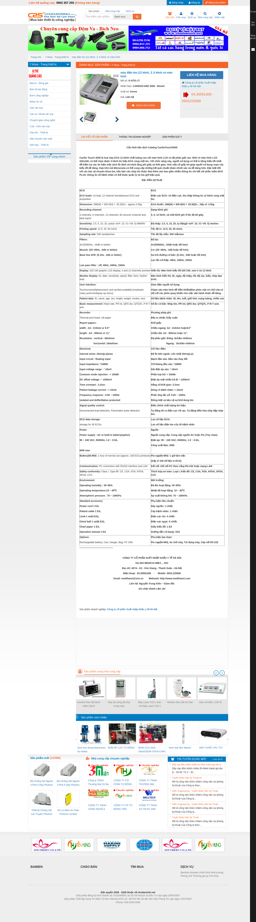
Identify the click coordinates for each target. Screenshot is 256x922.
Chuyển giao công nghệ (42, 120)
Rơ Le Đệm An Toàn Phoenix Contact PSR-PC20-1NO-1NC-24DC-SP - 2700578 (68, 812)
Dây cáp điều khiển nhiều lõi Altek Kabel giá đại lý (196, 764)
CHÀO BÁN (89, 867)
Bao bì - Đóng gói (39, 83)
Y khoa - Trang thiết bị (57, 57)
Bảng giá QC (253, 36)
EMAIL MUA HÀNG (143, 105)
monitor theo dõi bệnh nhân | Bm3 (88, 704)
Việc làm (170, 15)
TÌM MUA (137, 867)
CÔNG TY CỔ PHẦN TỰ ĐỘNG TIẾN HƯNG (123, 782)
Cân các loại (36, 107)
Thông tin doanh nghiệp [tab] (135, 136)
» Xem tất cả (217, 759)
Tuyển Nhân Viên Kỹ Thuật (185, 817)
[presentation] (216, 672)
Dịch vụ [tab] (130, 11)
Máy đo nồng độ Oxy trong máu (119, 704)
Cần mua (181, 15)
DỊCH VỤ (187, 867)
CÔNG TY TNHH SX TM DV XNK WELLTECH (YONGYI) (148, 807)
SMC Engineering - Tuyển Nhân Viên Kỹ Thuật (195, 791)
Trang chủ (36, 57)
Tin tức (253, 12)
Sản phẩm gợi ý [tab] (172, 136)
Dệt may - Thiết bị (39, 144)
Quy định (253, 23)
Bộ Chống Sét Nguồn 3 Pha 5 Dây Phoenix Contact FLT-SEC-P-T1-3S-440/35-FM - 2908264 (68, 783)
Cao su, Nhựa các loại (41, 114)
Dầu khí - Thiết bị (39, 132)
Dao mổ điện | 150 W (210, 702)
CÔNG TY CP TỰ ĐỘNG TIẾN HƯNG (123, 807)
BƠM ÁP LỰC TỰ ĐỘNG (121, 747)
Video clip (219, 15)
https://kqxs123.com (144, 907)
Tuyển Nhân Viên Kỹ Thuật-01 (187, 777)
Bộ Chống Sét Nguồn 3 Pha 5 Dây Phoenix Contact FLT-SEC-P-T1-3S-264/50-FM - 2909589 (41, 783)
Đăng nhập (176, 2)
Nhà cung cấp (205, 15)
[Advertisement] (152, 642)
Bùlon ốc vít (36, 101)
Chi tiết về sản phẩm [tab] (94, 136)
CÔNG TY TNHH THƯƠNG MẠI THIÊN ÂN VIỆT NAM (148, 782)
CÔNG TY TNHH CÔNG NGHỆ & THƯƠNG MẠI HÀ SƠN (98, 807)
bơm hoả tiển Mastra (180, 747)
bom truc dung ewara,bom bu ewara (92, 749)
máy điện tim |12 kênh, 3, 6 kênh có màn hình (96, 57)
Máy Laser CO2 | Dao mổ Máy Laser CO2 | (149, 704)
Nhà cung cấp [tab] (112, 11)
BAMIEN (37, 867)
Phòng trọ (106, 907)
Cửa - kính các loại (40, 126)
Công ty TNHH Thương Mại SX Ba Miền (98, 782)
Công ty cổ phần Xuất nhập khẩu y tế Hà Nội (199, 84)
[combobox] (132, 16)
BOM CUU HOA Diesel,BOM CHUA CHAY (152, 749)
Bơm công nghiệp (39, 95)
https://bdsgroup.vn (123, 907)
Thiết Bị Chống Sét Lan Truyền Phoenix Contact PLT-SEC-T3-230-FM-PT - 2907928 (41, 812)
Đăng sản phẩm (215, 2)
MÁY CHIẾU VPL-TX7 (211, 747)
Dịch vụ (192, 15)
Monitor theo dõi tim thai (180, 702)
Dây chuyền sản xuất (41, 138)
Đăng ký (194, 2)
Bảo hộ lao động (38, 89)
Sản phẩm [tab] (93, 11)
